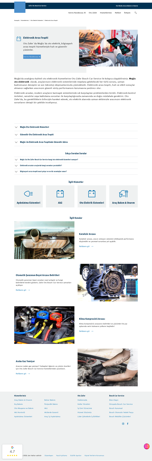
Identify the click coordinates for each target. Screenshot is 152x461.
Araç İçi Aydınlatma (52, 416)
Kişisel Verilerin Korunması (94, 455)
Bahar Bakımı (49, 400)
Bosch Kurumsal (116, 408)
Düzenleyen (49, 455)
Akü (46, 408)
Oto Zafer (93, 13)
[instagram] (123, 423)
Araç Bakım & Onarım (23, 400)
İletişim (127, 13)
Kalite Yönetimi (84, 404)
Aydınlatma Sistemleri (23, 416)
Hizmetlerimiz (106, 13)
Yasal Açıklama (61, 455)
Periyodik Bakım (51, 404)
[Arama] (136, 13)
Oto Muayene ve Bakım (23, 408)
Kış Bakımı (18, 404)
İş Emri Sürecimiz (85, 408)
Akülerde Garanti (51, 412)
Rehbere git (84, 246)
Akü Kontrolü (19, 412)
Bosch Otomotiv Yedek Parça (121, 412)
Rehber (118, 13)
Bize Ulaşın (113, 400)
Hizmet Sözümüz (85, 412)
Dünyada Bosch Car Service (121, 404)
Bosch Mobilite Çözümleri (120, 416)
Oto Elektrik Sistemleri (37, 20)
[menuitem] (77, 12)
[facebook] (127, 423)
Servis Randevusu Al (77, 13)
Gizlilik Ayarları (75, 455)
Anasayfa (16, 20)
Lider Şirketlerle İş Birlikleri (89, 416)
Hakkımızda (82, 400)
